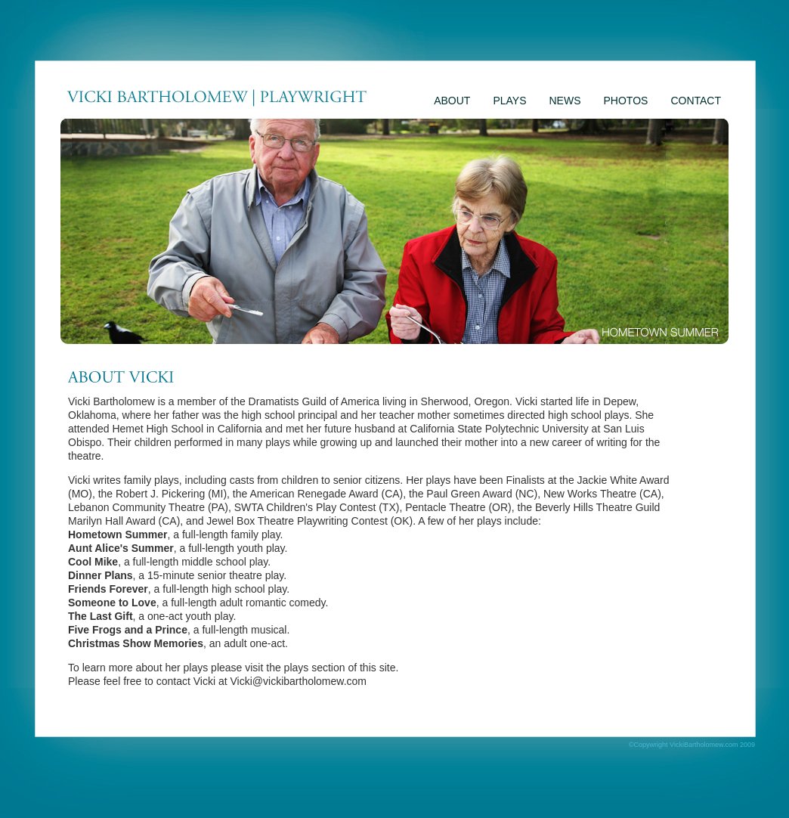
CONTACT (695, 101)
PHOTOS (626, 101)
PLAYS (509, 101)
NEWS (565, 101)
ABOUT (452, 101)
